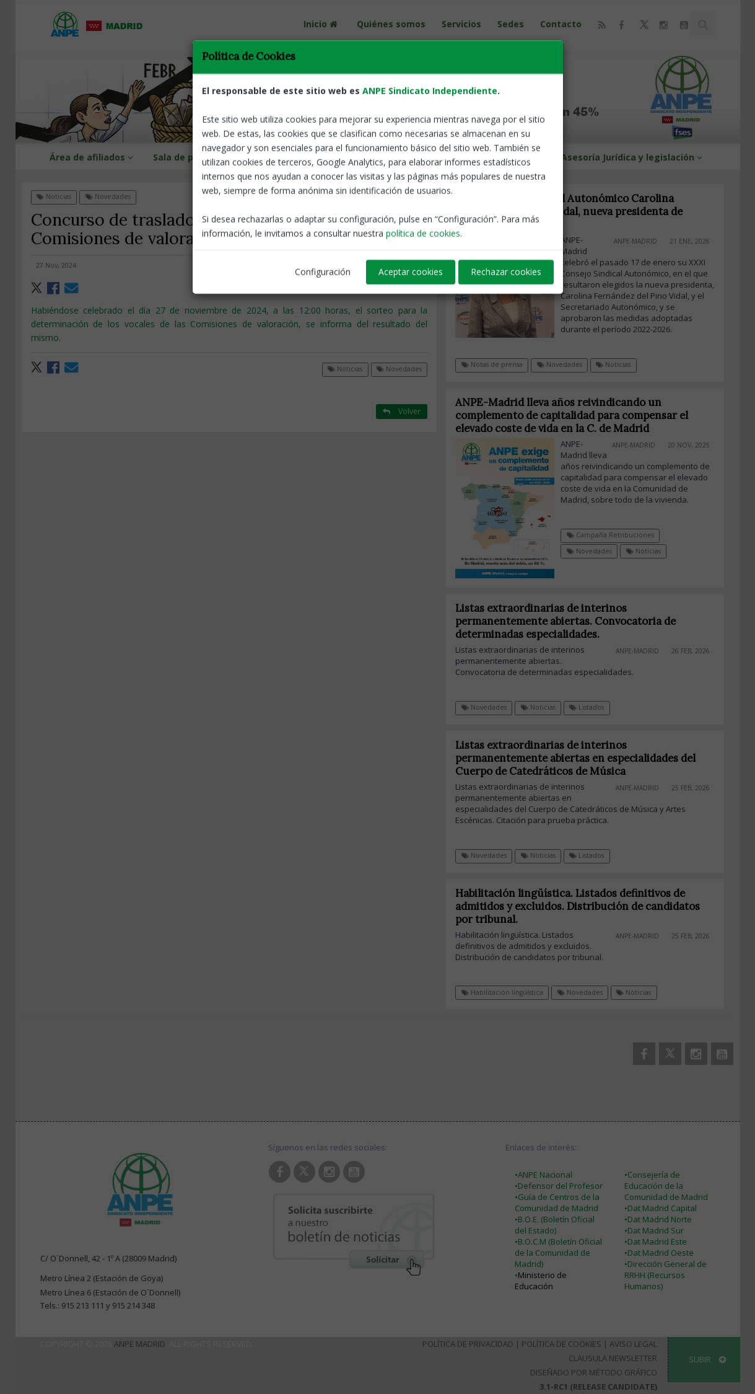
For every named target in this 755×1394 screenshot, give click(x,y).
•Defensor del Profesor (559, 1185)
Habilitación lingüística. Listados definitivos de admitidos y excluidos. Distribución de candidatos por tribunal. (584, 906)
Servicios (461, 24)
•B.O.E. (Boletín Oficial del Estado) (555, 1225)
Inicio (322, 24)
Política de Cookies (561, 1343)
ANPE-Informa (284, 157)
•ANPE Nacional (543, 1174)
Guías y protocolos (503, 157)
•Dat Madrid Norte (658, 1219)
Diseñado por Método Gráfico (593, 1372)
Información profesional (392, 157)
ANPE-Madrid (401, 265)
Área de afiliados (93, 157)
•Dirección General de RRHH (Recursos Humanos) (665, 1275)
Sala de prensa (191, 157)
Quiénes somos (391, 24)
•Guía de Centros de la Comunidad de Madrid (557, 1202)
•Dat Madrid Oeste (659, 1252)
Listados (593, 707)
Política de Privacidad (467, 1343)
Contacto (561, 24)
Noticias (54, 196)
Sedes (510, 24)
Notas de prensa (492, 364)
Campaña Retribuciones (610, 535)
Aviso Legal (633, 1343)
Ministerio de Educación (541, 1280)
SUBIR (707, 1359)
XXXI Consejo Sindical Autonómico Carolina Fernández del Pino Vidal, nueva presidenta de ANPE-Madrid (569, 211)
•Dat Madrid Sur (654, 1230)
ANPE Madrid (139, 1343)
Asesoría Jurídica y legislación (633, 157)
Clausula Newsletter (613, 1358)
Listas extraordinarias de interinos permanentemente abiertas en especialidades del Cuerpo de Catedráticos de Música (582, 758)
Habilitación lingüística (508, 992)
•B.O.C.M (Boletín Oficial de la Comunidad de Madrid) (558, 1252)
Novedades (108, 196)
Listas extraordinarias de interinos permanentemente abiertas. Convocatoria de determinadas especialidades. (572, 621)
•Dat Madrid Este (655, 1241)
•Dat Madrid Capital (660, 1208)
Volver (402, 196)
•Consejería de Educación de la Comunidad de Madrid (666, 1185)
